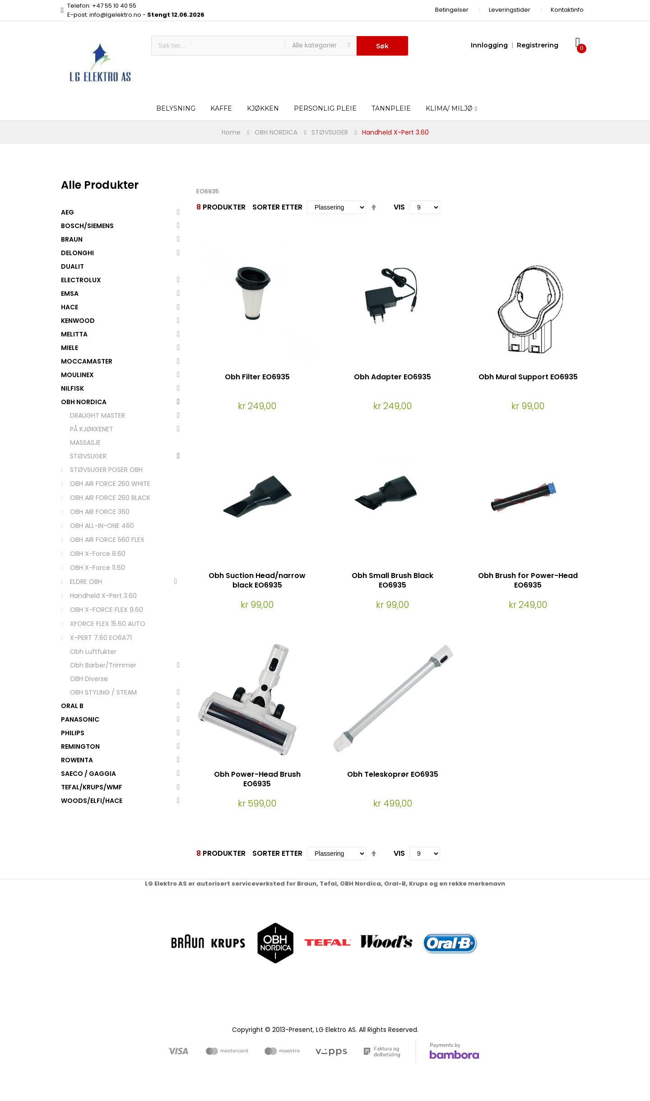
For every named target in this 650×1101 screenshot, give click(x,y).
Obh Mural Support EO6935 (528, 377)
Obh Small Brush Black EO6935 (392, 580)
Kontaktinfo (567, 9)
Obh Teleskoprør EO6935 (392, 774)
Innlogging (489, 45)
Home (231, 132)
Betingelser (452, 9)
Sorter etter (277, 207)
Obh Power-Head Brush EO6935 (257, 779)
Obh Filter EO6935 (257, 377)
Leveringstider (509, 9)
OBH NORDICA (276, 132)
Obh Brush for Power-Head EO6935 (528, 580)
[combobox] (218, 45)
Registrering (537, 45)
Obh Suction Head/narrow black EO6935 (257, 580)
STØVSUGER (329, 132)
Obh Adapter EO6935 (392, 377)
